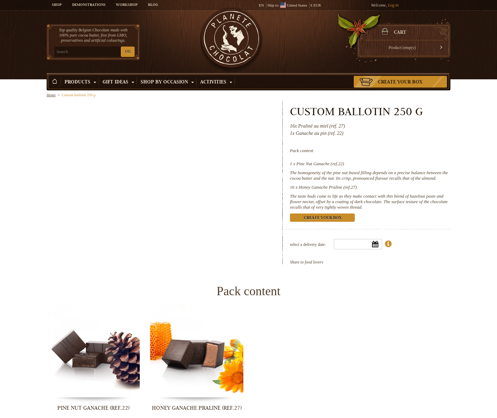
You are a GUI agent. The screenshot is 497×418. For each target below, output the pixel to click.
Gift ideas (118, 82)
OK (128, 52)
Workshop (127, 5)
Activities (216, 82)
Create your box (400, 82)
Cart (400, 33)
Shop (57, 5)
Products (80, 82)
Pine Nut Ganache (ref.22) (320, 163)
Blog (153, 5)
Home (51, 95)
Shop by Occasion (167, 82)
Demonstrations (89, 5)
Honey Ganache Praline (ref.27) (328, 187)
